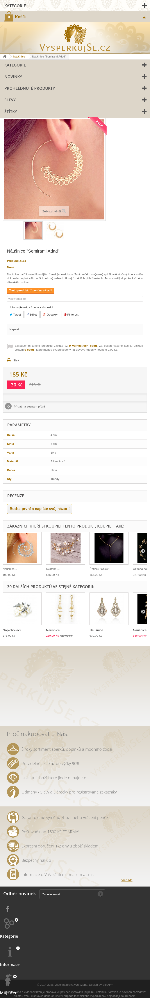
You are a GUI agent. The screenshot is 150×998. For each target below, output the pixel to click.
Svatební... (53, 569)
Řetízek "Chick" (99, 569)
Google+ (50, 314)
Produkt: (13, 260)
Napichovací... (13, 630)
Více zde (126, 880)
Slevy (10, 99)
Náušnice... (10, 569)
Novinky (13, 76)
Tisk (16, 360)
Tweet (15, 314)
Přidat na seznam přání (29, 406)
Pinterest (71, 314)
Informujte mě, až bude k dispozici (31, 307)
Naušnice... (54, 630)
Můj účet (8, 992)
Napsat (14, 329)
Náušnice (19, 56)
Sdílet (32, 314)
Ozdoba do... (141, 569)
